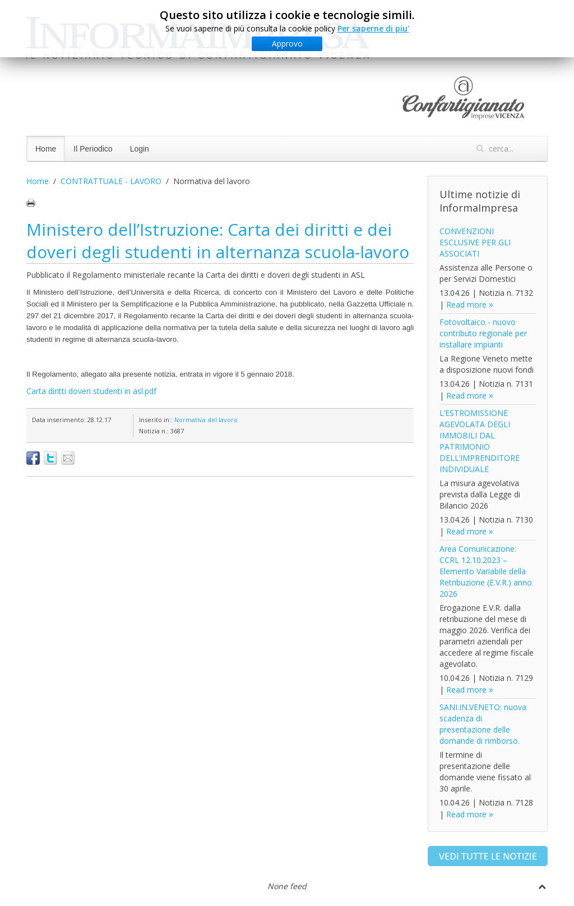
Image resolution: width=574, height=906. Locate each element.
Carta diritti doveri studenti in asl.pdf (91, 391)
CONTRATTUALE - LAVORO (111, 181)
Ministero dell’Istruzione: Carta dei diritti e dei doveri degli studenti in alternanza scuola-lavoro (217, 240)
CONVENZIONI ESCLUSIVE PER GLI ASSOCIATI (475, 242)
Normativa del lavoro (206, 419)
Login (139, 148)
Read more (466, 304)
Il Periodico (92, 148)
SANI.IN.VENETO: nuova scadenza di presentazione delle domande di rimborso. (482, 724)
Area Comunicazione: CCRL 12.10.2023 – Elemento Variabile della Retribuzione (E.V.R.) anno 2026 (485, 571)
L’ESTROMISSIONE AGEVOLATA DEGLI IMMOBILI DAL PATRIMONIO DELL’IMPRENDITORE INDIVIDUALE (479, 441)
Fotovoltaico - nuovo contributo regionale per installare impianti (483, 333)
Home (45, 148)
